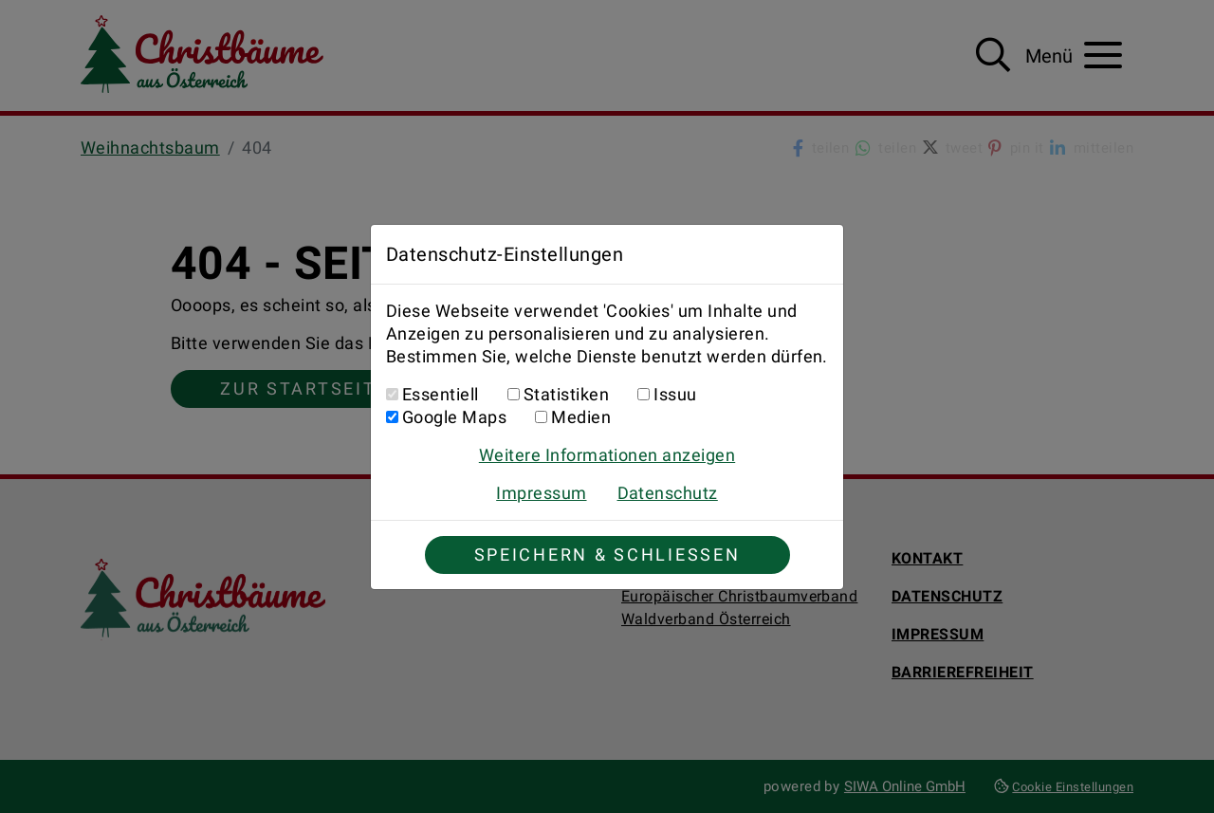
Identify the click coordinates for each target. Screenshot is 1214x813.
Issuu (674, 394)
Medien (581, 417)
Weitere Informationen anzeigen (607, 455)
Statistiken (566, 394)
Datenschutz (667, 493)
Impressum (541, 493)
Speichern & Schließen (607, 554)
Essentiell (440, 394)
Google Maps (454, 417)
